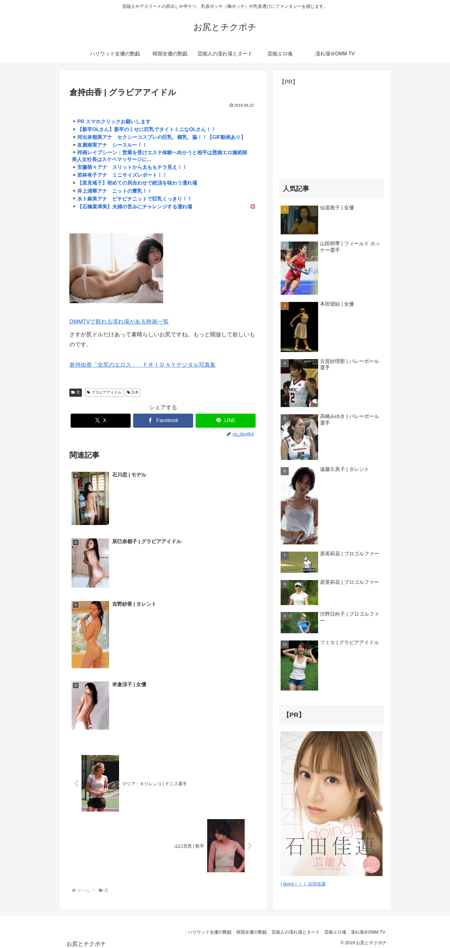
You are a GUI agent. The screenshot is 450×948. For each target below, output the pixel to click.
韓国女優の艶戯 (244, 928)
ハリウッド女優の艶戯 (201, 928)
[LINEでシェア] (226, 421)
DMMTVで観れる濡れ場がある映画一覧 (119, 322)
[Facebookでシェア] (163, 421)
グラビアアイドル (104, 392)
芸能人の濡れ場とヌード (291, 928)
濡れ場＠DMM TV (367, 928)
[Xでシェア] (101, 421)
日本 (133, 392)
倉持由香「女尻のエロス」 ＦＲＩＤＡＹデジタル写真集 (142, 365)
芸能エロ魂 (332, 928)
